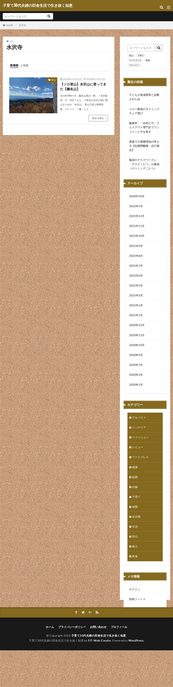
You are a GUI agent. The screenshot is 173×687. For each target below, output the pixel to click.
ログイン (134, 594)
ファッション (140, 442)
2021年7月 (136, 271)
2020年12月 (137, 330)
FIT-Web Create (99, 677)
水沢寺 (22, 25)
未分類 (136, 522)
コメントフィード (140, 614)
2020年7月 (136, 370)
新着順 (14, 65)
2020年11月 (137, 340)
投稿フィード (137, 604)
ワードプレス (135, 60)
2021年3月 (136, 301)
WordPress (136, 677)
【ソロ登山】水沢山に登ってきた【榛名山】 (83, 86)
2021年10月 (137, 241)
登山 (53, 80)
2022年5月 (136, 211)
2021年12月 (137, 221)
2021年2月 (136, 311)
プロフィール (119, 663)
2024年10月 (137, 201)
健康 (135, 472)
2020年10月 (137, 350)
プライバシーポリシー (72, 663)
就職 (135, 512)
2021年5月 (136, 291)
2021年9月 (136, 251)
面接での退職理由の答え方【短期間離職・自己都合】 (144, 146)
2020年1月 (136, 390)
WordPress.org (138, 624)
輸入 (135, 552)
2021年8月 (136, 261)
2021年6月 (136, 281)
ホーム (50, 663)
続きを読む (98, 118)
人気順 (24, 65)
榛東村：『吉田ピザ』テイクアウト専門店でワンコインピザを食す (144, 127)
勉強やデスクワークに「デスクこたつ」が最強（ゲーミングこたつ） (144, 164)
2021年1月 (136, 320)
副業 (135, 482)
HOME (9, 25)
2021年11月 (137, 231)
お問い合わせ (98, 663)
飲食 (148, 60)
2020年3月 (136, 380)
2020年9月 (136, 360)
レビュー (137, 452)
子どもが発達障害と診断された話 (144, 97)
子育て (141, 55)
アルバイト (134, 65)
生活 (135, 532)
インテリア (139, 433)
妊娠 (135, 492)
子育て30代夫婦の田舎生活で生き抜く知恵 (38, 5)
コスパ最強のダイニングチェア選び (144, 111)
